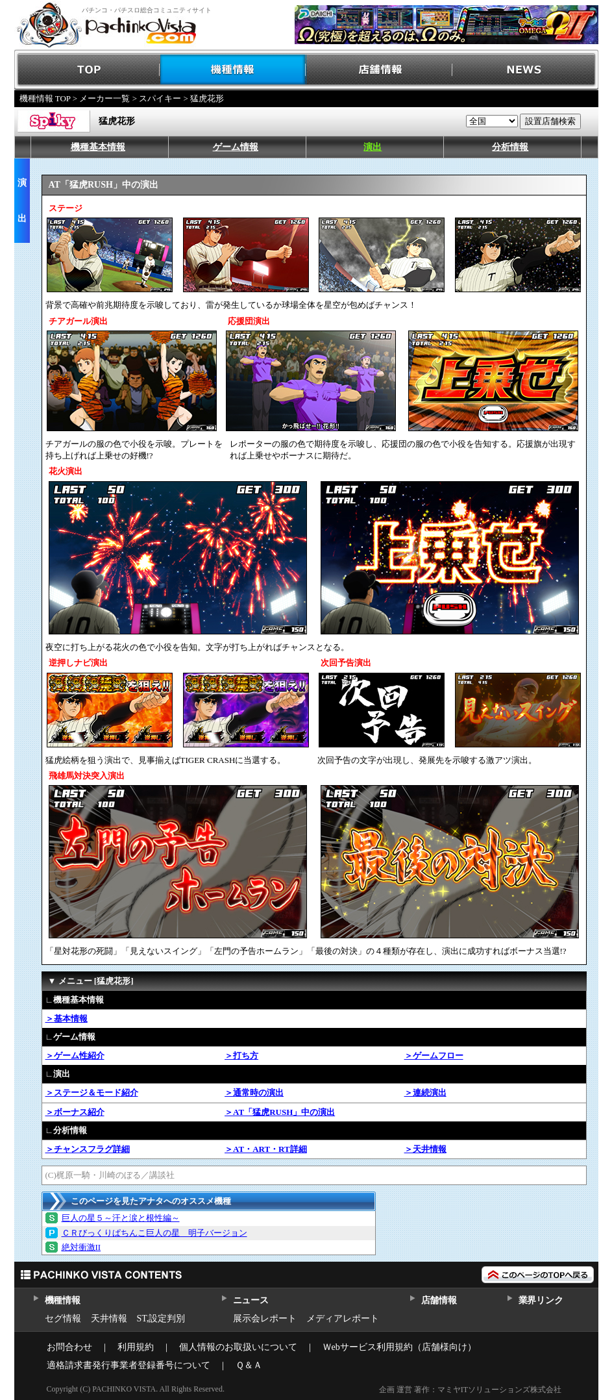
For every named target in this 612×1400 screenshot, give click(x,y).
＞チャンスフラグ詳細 (87, 1149)
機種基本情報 (98, 147)
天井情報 (109, 1318)
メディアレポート (342, 1318)
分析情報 (510, 147)
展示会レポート (265, 1318)
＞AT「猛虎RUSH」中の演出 (280, 1112)
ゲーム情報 (235, 147)
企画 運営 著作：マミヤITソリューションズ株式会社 (470, 1389)
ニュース (251, 1300)
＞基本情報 (66, 1018)
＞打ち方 (241, 1055)
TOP (87, 69)
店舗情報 (379, 69)
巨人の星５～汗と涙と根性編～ (121, 1218)
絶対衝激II (81, 1247)
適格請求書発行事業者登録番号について (128, 1365)
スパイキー (160, 98)
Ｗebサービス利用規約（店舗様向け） (399, 1347)
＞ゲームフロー (433, 1055)
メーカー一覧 (104, 98)
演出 (372, 147)
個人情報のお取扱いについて (238, 1347)
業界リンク (541, 1300)
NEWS (525, 69)
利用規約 (135, 1347)
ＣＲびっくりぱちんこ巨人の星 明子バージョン (154, 1233)
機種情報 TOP (45, 98)
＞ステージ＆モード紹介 (91, 1092)
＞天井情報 (425, 1149)
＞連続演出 (425, 1092)
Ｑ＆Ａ (249, 1365)
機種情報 (233, 69)
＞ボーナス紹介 (74, 1112)
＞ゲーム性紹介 (74, 1055)
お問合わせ (69, 1347)
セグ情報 (63, 1318)
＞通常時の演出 (254, 1092)
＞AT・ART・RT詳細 (266, 1149)
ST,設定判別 (161, 1318)
